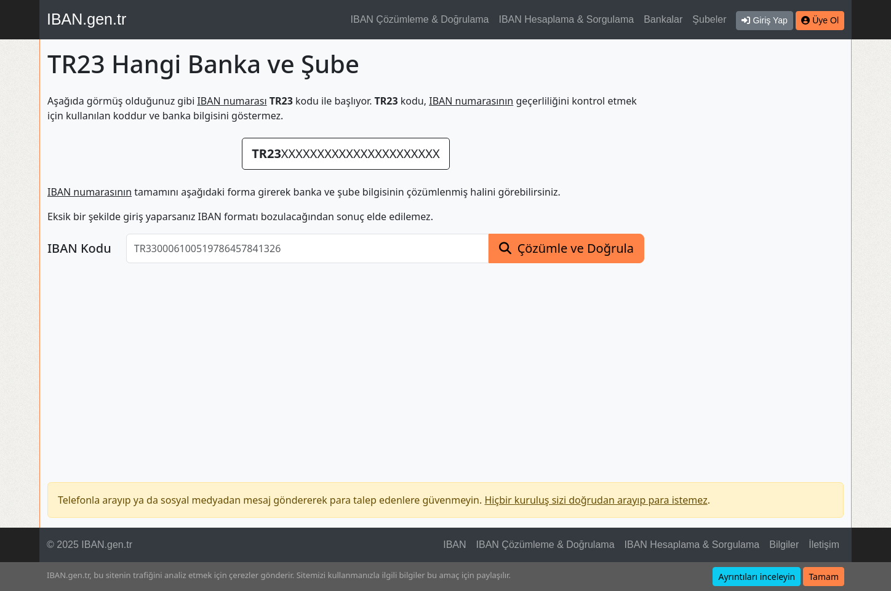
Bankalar (663, 19)
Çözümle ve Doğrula (575, 248)
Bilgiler (784, 544)
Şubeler (709, 19)
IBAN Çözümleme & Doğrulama (420, 19)
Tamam (824, 576)
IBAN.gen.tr (86, 19)
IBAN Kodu (79, 248)
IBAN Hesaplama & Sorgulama (566, 19)
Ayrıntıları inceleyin (756, 576)
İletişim (824, 544)
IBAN (454, 544)
